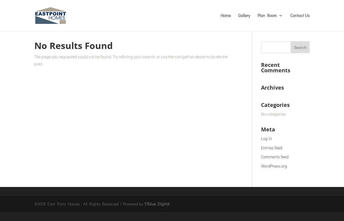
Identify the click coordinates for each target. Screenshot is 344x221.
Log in (266, 138)
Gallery (244, 15)
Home (225, 15)
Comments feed (275, 156)
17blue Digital (156, 204)
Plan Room (267, 15)
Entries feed (271, 148)
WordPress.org (274, 166)
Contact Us (300, 15)
